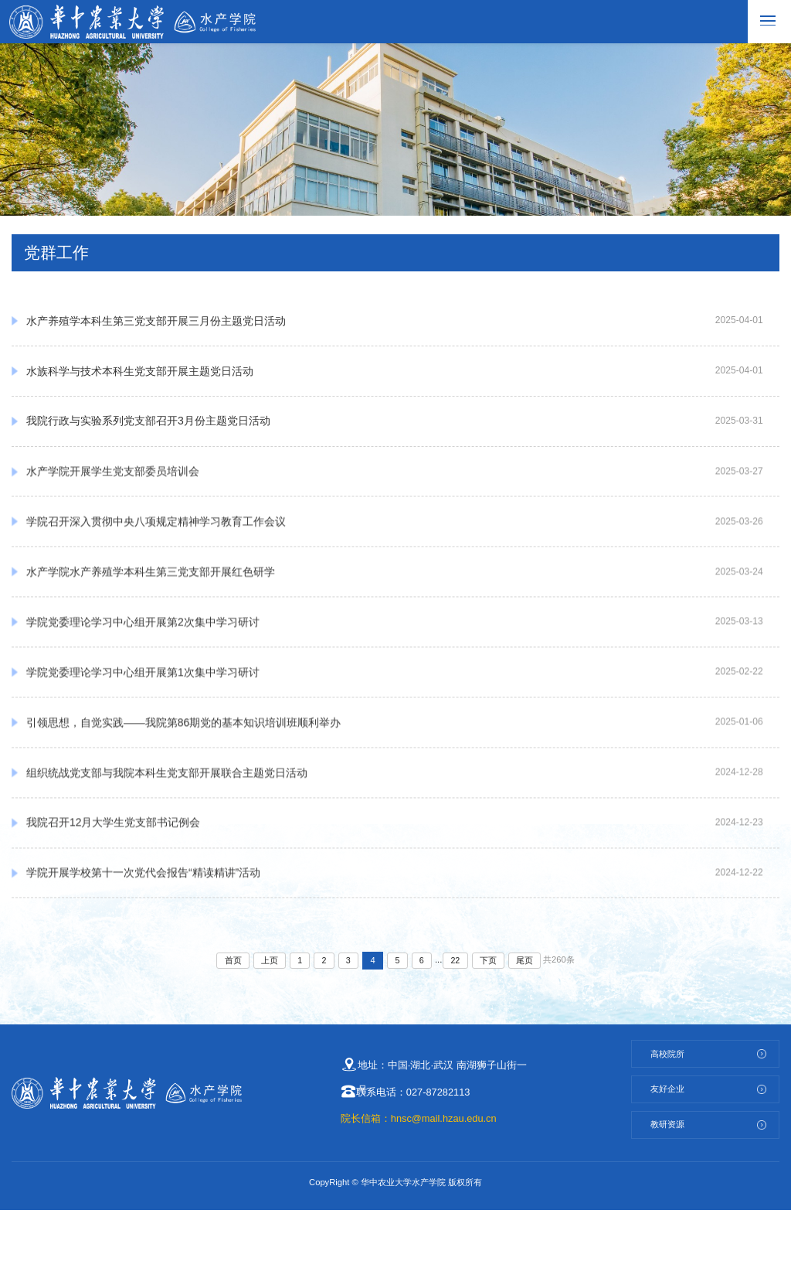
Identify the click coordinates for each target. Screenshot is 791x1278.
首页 (229, 1029)
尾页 (528, 1029)
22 (457, 1029)
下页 (491, 1029)
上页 (266, 1029)
